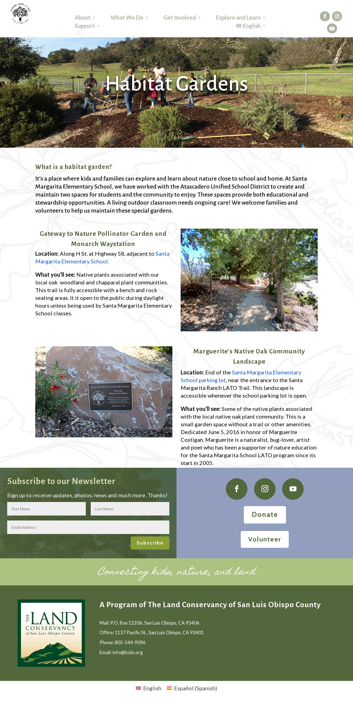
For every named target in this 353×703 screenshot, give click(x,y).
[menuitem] (251, 27)
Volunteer (264, 539)
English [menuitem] (152, 688)
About (82, 18)
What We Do (127, 18)
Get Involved (179, 18)
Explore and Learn (238, 18)
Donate (265, 514)
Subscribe (150, 543)
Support (85, 26)
